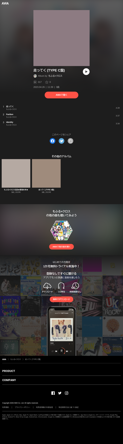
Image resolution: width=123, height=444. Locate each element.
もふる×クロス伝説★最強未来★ (16, 190)
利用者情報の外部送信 (44, 407)
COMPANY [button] (9, 380)
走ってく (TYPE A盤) (46, 190)
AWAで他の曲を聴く (61, 247)
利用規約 (5, 407)
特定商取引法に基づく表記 (69, 407)
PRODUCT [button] (8, 371)
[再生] (86, 71)
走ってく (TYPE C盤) (33, 359)
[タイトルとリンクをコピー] (70, 141)
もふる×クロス (55, 76)
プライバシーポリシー (22, 407)
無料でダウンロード (61, 299)
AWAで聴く (61, 95)
